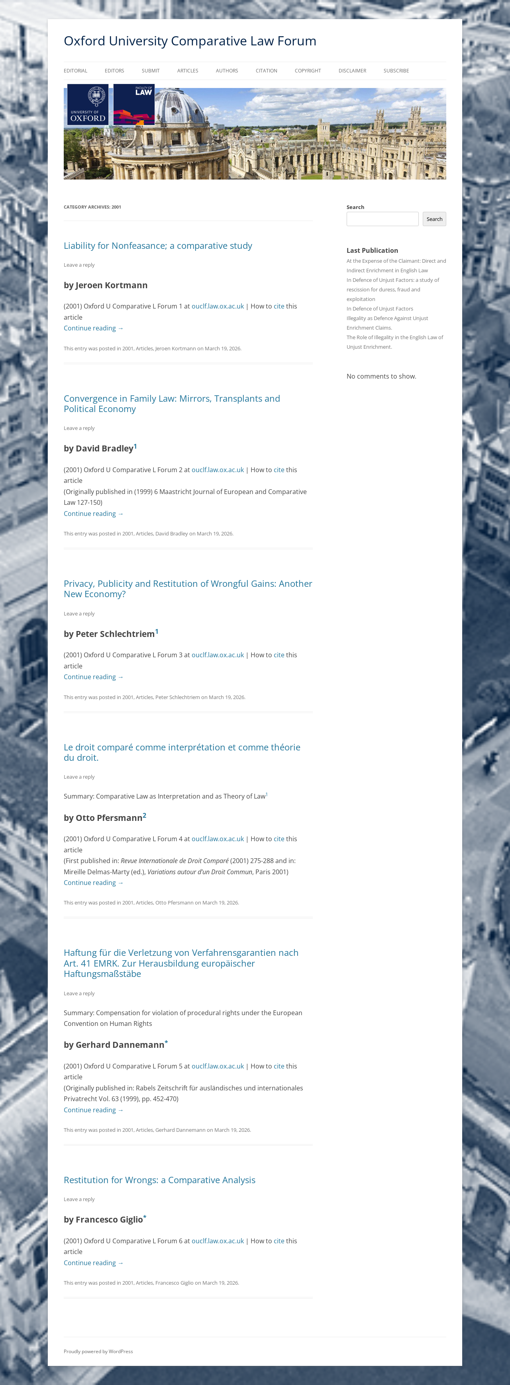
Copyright (308, 70)
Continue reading (94, 328)
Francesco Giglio (174, 1282)
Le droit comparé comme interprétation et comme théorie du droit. (182, 752)
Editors (114, 70)
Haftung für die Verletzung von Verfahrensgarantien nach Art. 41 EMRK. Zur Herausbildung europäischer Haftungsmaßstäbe (181, 962)
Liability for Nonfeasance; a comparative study (158, 245)
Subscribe (396, 70)
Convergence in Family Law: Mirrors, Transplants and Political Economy (172, 403)
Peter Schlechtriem (177, 697)
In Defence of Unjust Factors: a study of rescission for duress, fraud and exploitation (393, 289)
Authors (227, 70)
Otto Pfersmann (174, 902)
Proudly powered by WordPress (98, 1351)
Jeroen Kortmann (175, 348)
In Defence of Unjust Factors (380, 308)
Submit (151, 70)
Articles (187, 70)
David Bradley (171, 533)
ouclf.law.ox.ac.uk (218, 306)
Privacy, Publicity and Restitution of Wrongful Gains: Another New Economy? (188, 588)
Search (356, 207)
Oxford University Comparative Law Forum (190, 40)
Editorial (75, 70)
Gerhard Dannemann (180, 1129)
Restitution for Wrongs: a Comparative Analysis (159, 1180)
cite (279, 306)
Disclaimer (352, 70)
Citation (266, 70)
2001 (127, 348)
